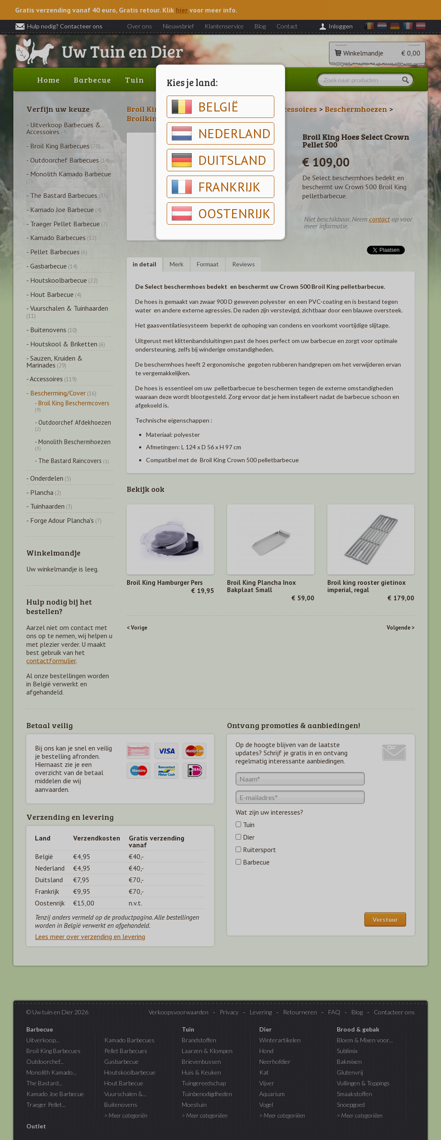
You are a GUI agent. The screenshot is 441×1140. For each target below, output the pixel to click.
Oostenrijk (220, 213)
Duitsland (218, 160)
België (205, 106)
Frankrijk (216, 186)
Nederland (220, 133)
